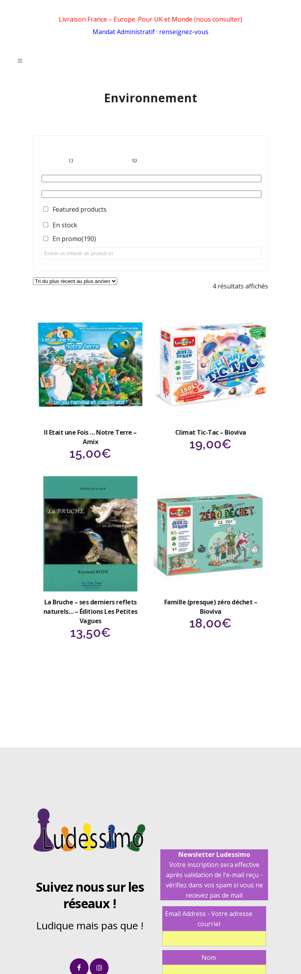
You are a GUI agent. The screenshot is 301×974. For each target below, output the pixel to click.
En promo (74, 238)
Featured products (80, 209)
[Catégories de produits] (151, 178)
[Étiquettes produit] (151, 194)
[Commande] (75, 281)
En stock (65, 225)
